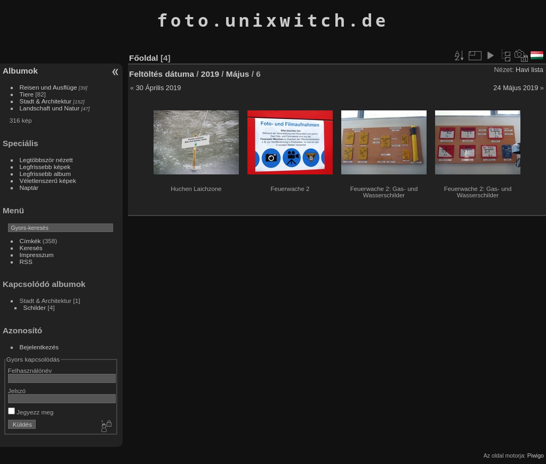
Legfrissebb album (45, 173)
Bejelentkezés (39, 346)
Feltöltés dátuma (161, 73)
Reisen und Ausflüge (48, 87)
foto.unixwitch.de (273, 20)
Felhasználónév (30, 370)
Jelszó (17, 390)
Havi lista (529, 70)
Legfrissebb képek (45, 166)
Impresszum (37, 254)
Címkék (30, 240)
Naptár (29, 187)
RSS (26, 261)
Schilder (34, 307)
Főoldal (143, 57)
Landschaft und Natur (50, 108)
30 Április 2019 (158, 88)
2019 (210, 73)
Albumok (20, 70)
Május (238, 73)
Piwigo (535, 455)
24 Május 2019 (515, 88)
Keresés (31, 247)
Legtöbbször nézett (46, 159)
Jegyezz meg (31, 412)
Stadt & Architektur (45, 101)
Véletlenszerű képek (48, 180)
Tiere (27, 94)
